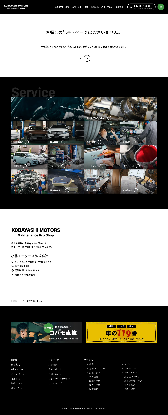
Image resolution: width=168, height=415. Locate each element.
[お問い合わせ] (161, 7)
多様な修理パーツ (133, 381)
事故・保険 (129, 389)
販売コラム (16, 383)
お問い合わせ (55, 374)
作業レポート (55, 369)
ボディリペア (131, 372)
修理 (86, 7)
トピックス (129, 364)
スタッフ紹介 (107, 7)
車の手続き (129, 385)
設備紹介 (93, 389)
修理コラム (16, 388)
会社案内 (59, 7)
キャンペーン (18, 374)
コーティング (131, 368)
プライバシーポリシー (59, 379)
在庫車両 (15, 379)
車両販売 (95, 7)
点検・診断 (77, 7)
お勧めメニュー (97, 368)
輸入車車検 (94, 385)
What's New (17, 369)
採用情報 (119, 7)
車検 (67, 7)
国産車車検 (94, 381)
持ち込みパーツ (132, 377)
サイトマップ (55, 383)
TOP (80, 58)
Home (14, 360)
